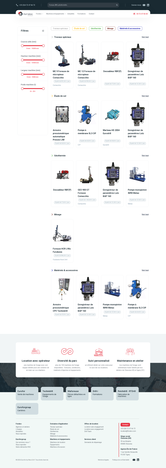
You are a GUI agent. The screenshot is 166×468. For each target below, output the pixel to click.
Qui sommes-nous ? (23, 442)
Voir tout (145, 37)
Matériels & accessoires (130, 28)
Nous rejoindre (21, 434)
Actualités (19, 431)
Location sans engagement (94, 427)
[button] (39, 13)
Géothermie (96, 28)
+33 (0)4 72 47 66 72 (27, 5)
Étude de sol (79, 28)
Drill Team (87, 431)
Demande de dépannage (93, 442)
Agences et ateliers (23, 427)
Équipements (54, 445)
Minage (110, 28)
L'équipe (19, 429)
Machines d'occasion (57, 447)
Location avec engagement (93, 429)
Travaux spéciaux (60, 28)
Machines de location (57, 442)
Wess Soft (31, 460)
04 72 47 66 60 (142, 14)
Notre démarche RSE (23, 447)
